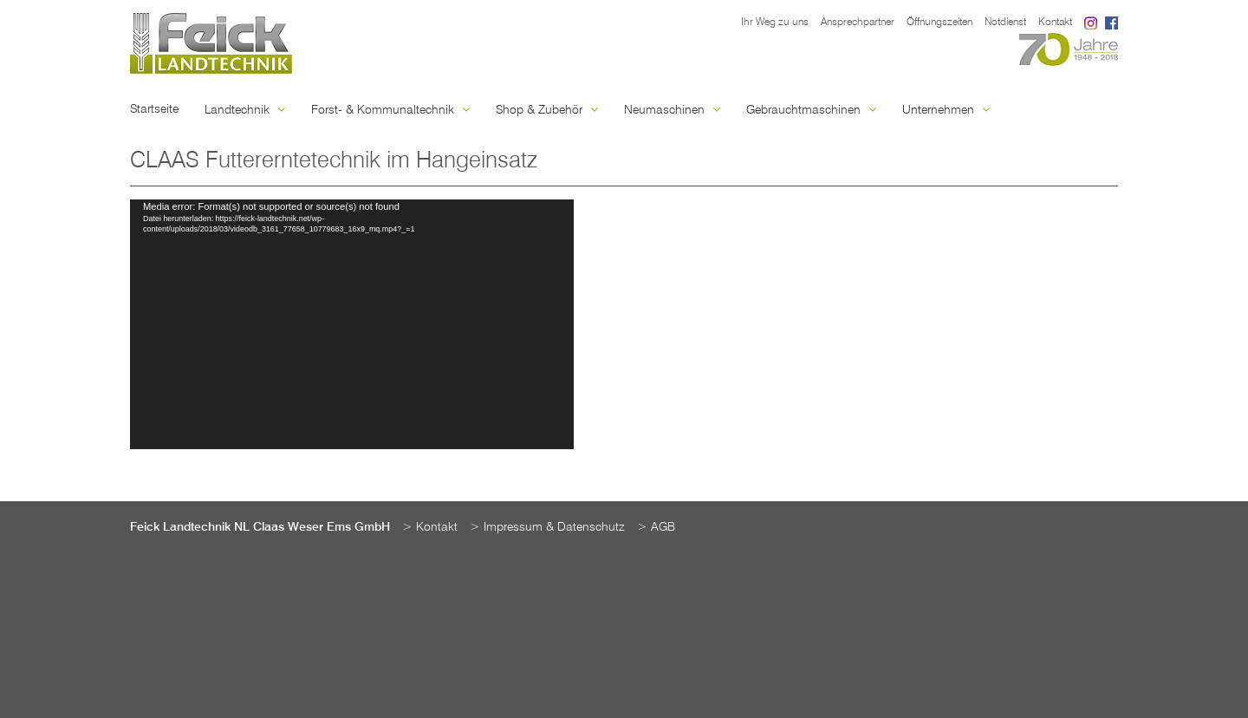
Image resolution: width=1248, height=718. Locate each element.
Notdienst (1005, 22)
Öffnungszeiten (939, 22)
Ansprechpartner (857, 22)
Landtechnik (245, 110)
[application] (352, 324)
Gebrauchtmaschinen (811, 110)
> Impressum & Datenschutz (547, 527)
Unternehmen (946, 110)
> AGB (656, 527)
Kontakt (1055, 22)
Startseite (154, 109)
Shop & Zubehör (547, 110)
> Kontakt (430, 527)
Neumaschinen (672, 110)
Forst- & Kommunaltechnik (390, 110)
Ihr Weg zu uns (775, 22)
